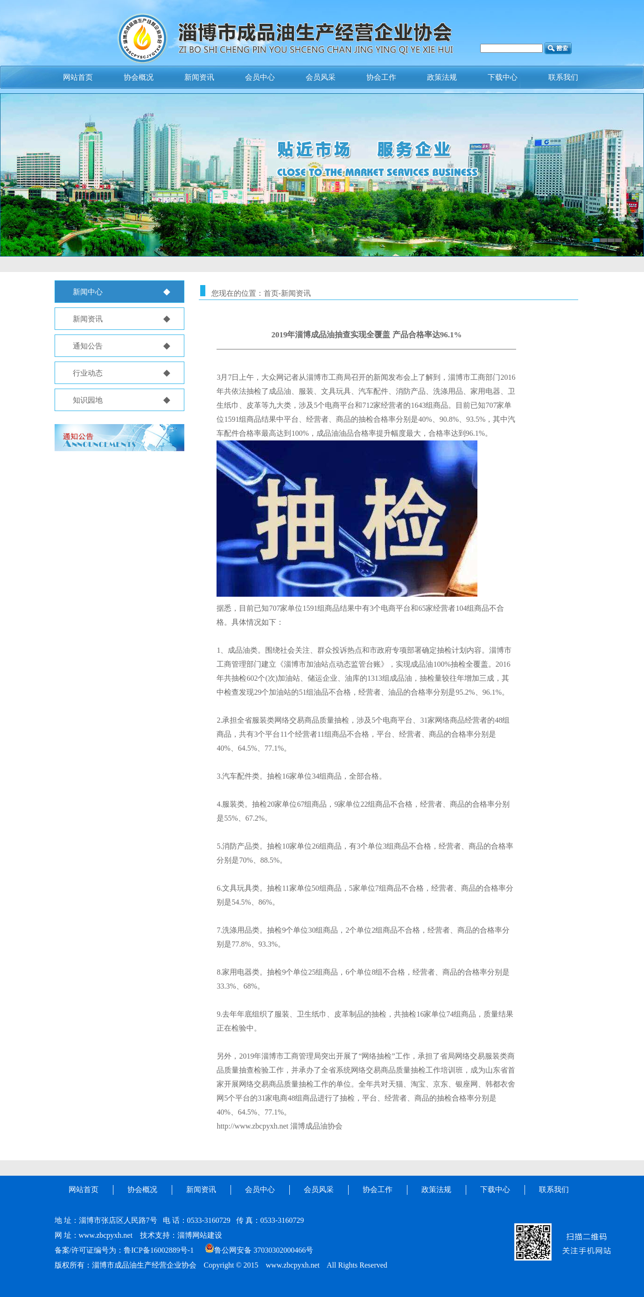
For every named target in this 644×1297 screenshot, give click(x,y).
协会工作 (377, 1189)
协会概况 (139, 77)
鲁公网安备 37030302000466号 (259, 1250)
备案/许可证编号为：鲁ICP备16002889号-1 (124, 1250)
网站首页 (83, 1189)
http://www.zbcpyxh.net (252, 1126)
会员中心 (260, 77)
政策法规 (436, 1189)
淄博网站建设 (199, 1235)
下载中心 (495, 1189)
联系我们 (554, 1189)
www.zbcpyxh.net (106, 1235)
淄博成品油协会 (316, 1126)
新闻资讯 (199, 77)
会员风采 (319, 1189)
